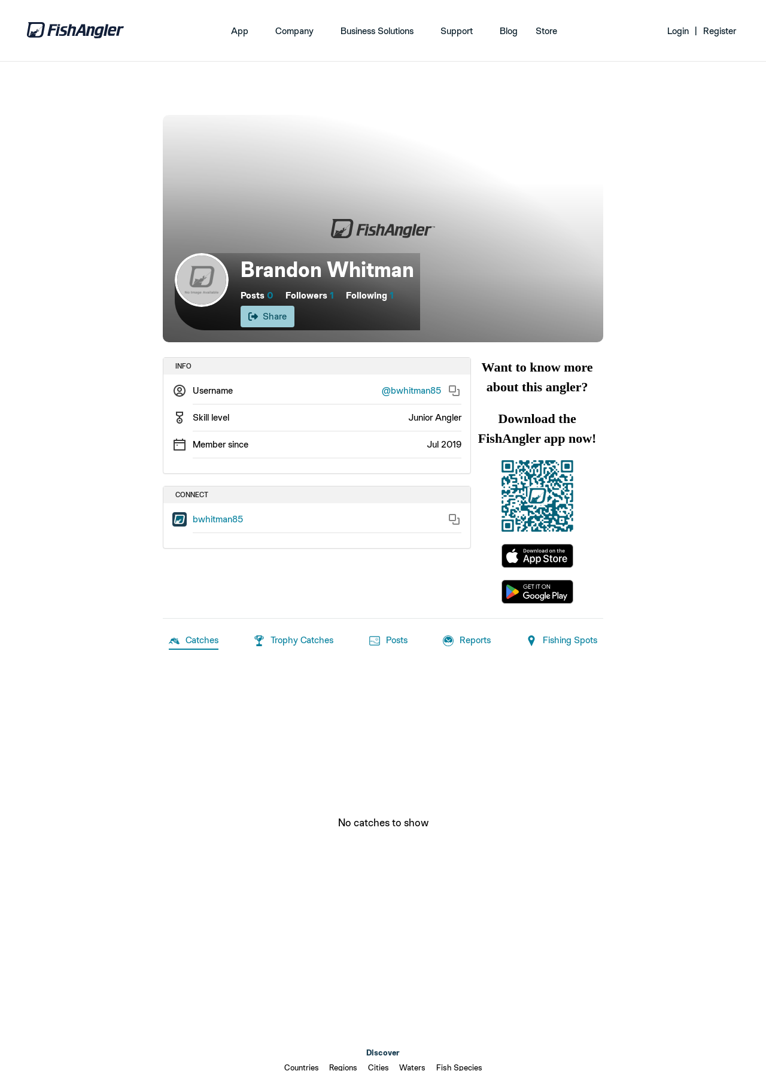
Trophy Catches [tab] (293, 641)
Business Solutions (377, 31)
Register (719, 31)
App (239, 31)
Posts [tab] (388, 641)
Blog (509, 31)
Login (678, 31)
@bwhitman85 (411, 390)
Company (294, 31)
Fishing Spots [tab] (561, 641)
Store (546, 31)
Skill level (211, 417)
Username (213, 390)
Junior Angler (434, 417)
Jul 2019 (444, 444)
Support (456, 31)
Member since (220, 444)
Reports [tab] (467, 641)
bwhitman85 (218, 519)
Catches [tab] (193, 641)
